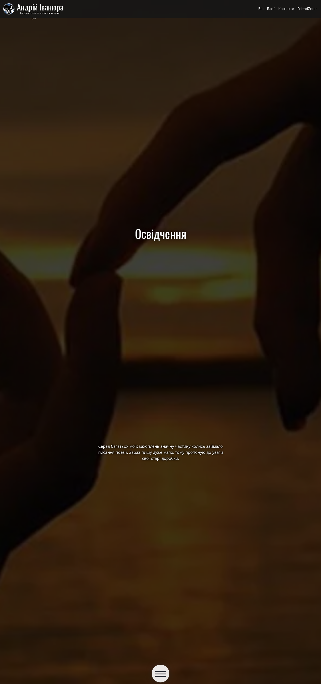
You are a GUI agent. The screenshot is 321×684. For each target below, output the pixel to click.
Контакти (286, 8)
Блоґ (271, 8)
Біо (261, 8)
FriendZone (307, 8)
